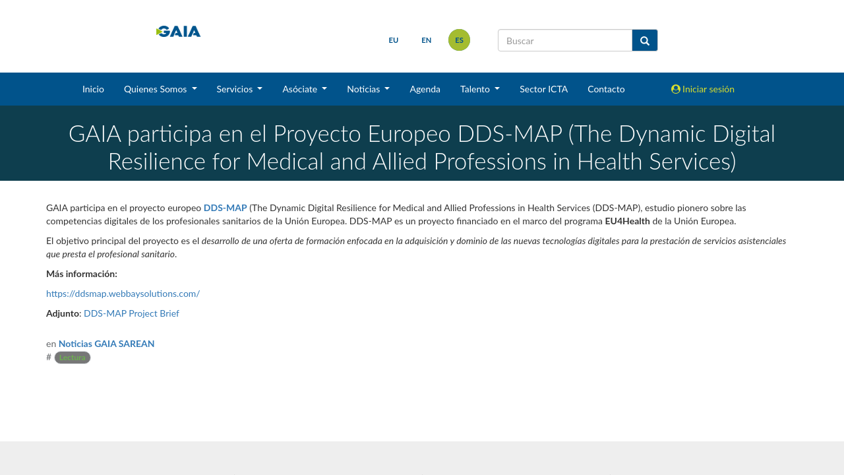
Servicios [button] (236, 88)
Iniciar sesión (703, 88)
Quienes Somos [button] (156, 88)
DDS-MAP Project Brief (131, 313)
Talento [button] (476, 88)
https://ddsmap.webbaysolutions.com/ (123, 293)
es (459, 40)
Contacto (606, 88)
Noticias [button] (364, 88)
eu (394, 40)
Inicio (93, 88)
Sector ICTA (544, 88)
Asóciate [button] (300, 88)
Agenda (424, 88)
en (426, 40)
